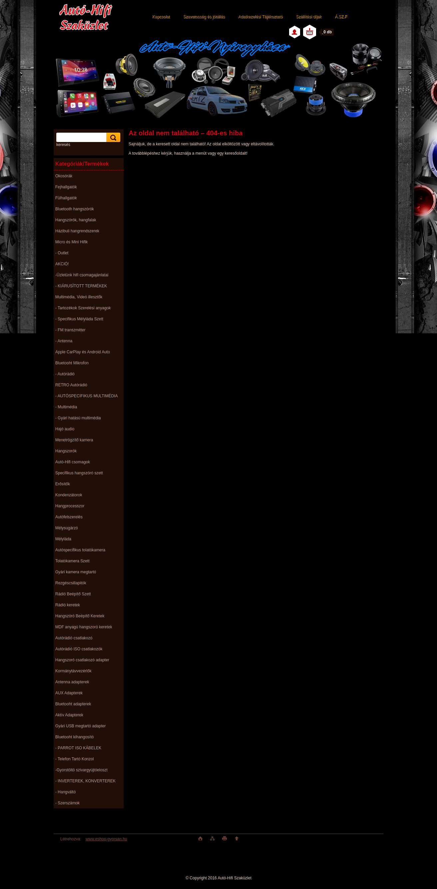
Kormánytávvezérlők (73, 671)
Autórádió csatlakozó (73, 638)
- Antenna (63, 341)
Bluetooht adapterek (73, 704)
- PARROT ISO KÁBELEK (78, 748)
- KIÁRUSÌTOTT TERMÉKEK (81, 286)
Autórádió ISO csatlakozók (78, 649)
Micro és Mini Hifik (71, 242)
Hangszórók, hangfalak (75, 220)
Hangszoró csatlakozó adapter (82, 660)
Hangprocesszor (69, 506)
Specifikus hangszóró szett (79, 473)
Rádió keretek (67, 605)
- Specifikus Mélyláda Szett (79, 319)
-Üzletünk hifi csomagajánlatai (81, 275)
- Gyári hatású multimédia (78, 418)
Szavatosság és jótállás (204, 16)
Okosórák (63, 176)
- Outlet (61, 253)
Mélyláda (63, 539)
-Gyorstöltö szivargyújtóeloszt (81, 770)
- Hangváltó (65, 792)
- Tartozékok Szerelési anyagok (83, 308)
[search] (112, 137)
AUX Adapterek (69, 693)
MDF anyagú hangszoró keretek (83, 627)
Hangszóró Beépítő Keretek (79, 616)
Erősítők (62, 484)
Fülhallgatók (66, 198)
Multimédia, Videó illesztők (78, 297)
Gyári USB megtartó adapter (80, 726)
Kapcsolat (161, 16)
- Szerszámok (67, 803)
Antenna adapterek (72, 682)
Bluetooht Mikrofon (72, 363)
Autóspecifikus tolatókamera (80, 550)
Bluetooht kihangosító (74, 737)
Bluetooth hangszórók (74, 209)
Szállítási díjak (308, 16)
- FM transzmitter (70, 330)
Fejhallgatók (66, 187)
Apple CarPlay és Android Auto (82, 352)
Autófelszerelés (69, 517)
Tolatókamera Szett (72, 561)
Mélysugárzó (66, 528)
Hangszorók (66, 451)
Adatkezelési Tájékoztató (260, 16)
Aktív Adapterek (69, 715)
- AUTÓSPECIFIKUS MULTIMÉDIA (86, 396)
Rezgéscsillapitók (70, 583)
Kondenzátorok (68, 495)
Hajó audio (64, 429)
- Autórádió (65, 374)
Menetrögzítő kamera (74, 440)
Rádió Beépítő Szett (73, 594)
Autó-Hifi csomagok (72, 462)
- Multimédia (66, 407)
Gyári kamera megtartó (75, 572)
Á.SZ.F (341, 16)
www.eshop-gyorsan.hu (106, 839)
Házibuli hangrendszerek (77, 231)
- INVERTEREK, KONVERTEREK (85, 781)
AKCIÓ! (62, 264)
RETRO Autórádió (71, 385)
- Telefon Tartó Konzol (74, 759)
